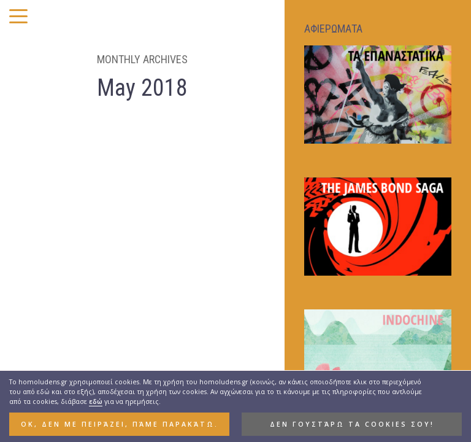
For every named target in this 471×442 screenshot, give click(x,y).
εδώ (95, 402)
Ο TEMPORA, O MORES (59, 266)
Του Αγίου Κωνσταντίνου (67, 330)
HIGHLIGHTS (60, 250)
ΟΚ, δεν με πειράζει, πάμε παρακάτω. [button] (119, 425)
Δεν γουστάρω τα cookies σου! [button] (352, 425)
